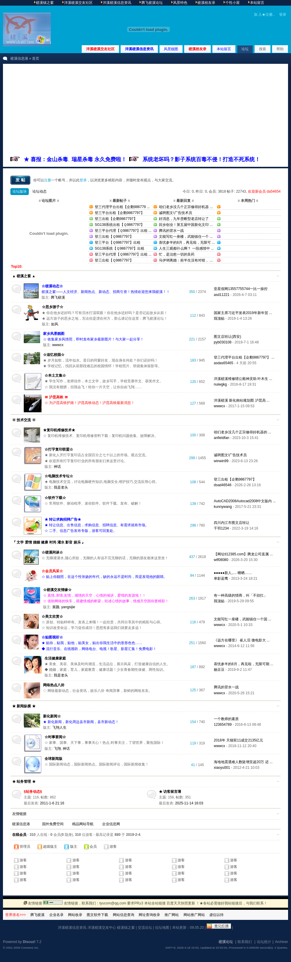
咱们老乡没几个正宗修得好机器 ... (186, 207)
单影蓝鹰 (221, 578)
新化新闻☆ (52, 716)
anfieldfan (221, 438)
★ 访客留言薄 (170, 792)
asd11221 (222, 295)
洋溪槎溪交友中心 (102, 927)
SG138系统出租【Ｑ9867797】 (119, 225)
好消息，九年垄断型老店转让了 (184, 219)
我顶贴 (219, 318)
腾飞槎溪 (58, 297)
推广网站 (172, 915)
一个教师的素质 (226, 719)
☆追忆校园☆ (53, 355)
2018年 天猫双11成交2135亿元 (238, 740)
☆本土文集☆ (55, 375)
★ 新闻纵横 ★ (24, 706)
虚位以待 (216, 915)
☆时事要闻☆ (55, 737)
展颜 (55, 607)
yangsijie (68, 607)
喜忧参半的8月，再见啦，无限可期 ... (243, 664)
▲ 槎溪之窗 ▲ (23, 276)
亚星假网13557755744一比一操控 (241, 289)
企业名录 (56, 915)
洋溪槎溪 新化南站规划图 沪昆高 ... (242, 400)
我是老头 (61, 487)
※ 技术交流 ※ (24, 420)
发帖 (21, 179)
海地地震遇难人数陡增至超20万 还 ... (243, 762)
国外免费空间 (53, 824)
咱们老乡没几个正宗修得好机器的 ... (242, 432)
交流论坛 (145, 927)
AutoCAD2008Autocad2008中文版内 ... (245, 501)
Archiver (281, 942)
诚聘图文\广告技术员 (175, 213)
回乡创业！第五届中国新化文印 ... (186, 225)
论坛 (245, 49)
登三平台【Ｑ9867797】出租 (117, 242)
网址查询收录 (149, 915)
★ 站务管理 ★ (24, 781)
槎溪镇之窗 (126, 927)
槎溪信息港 (19, 58)
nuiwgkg (220, 384)
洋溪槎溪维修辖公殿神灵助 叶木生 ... (243, 379)
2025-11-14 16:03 (189, 803)
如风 (54, 324)
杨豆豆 (219, 670)
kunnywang (223, 507)
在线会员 (19, 835)
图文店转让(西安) (227, 337)
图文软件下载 (97, 915)
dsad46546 (222, 485)
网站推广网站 (194, 915)
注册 (47, 180)
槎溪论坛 (226, 942)
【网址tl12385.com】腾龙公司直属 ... (243, 554)
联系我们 (245, 942)
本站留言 (224, 49)
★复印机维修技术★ (59, 430)
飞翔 (57, 749)
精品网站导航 (83, 824)
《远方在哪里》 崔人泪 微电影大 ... (242, 640)
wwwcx (58, 345)
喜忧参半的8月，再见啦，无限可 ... (187, 242)
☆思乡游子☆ (52, 307)
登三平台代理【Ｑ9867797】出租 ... (123, 231)
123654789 (223, 724)
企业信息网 (111, 824)
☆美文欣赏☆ (52, 616)
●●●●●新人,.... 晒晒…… (233, 573)
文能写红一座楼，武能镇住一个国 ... (242, 619)
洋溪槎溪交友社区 (100, 49)
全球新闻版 (53, 759)
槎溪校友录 (197, 49)
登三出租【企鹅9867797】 (116, 219)
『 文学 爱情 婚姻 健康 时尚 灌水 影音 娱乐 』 (48, 542)
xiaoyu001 (222, 768)
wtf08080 (221, 560)
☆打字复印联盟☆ (59, 449)
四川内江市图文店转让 (231, 523)
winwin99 (221, 461)
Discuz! (29, 942)
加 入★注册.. (264, 14)
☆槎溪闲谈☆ (52, 552)
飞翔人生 (59, 727)
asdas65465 (223, 363)
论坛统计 (264, 942)
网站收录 (75, 915)
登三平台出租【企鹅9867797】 (119, 213)
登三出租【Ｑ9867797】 (114, 236)
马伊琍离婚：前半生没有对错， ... (186, 260)
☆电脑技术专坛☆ (59, 476)
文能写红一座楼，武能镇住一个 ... (186, 236)
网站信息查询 (123, 915)
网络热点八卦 (53, 685)
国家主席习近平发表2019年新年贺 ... (243, 313)
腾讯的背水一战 (171, 231)
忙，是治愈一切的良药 (176, 254)
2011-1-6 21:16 (52, 803)
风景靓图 (171, 49)
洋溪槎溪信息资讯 (139, 49)
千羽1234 (221, 528)
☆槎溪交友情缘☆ (57, 590)
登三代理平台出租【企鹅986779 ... (122, 207)
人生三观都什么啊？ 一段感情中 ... (186, 248)
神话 (57, 467)
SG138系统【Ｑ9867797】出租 (119, 248)
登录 (282, 14)
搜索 (262, 49)
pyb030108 (222, 342)
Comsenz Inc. (30, 947)
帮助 (280, 49)
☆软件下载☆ (55, 498)
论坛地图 (162, 927)
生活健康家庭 (55, 658)
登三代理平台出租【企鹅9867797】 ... (244, 357)
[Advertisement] (145, 111)
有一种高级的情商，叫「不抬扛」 (240, 595)
